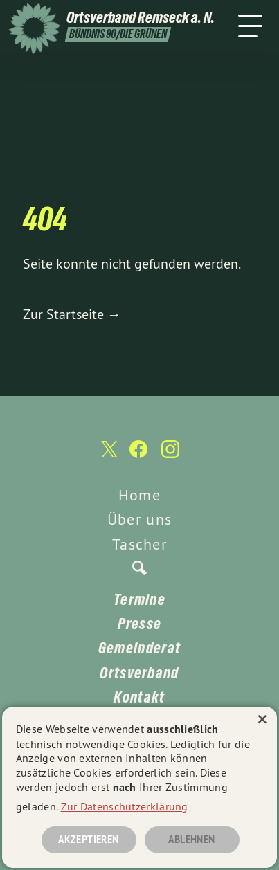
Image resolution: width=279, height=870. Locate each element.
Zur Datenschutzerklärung (124, 806)
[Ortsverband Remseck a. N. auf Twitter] (108, 456)
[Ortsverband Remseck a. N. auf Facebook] (138, 456)
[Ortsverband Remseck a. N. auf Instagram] (170, 456)
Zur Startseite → (72, 314)
